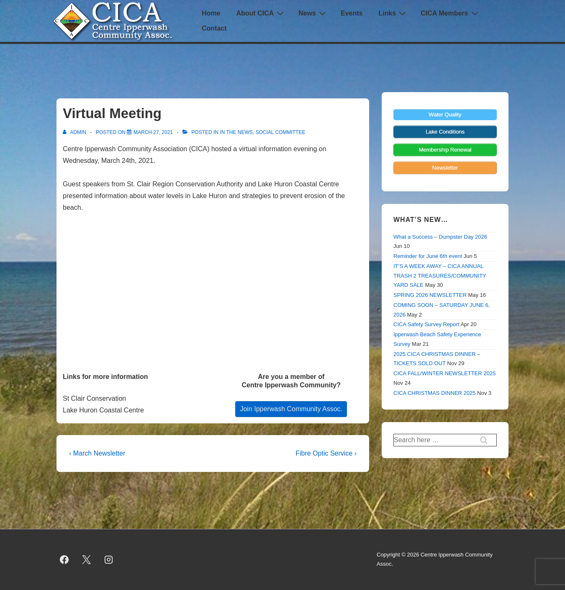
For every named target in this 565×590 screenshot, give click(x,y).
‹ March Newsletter (97, 453)
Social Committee (280, 132)
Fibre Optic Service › (326, 453)
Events (351, 13)
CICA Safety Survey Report (426, 324)
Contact (214, 28)
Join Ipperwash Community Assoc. (291, 408)
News (313, 13)
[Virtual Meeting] (153, 132)
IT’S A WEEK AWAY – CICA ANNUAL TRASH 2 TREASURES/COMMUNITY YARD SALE (439, 276)
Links (393, 13)
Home (211, 13)
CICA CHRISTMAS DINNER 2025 (434, 393)
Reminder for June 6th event (427, 256)
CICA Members (450, 13)
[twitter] (87, 559)
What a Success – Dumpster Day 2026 (440, 237)
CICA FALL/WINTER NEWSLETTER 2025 (444, 373)
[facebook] (64, 559)
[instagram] (109, 559)
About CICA (261, 13)
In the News (236, 132)
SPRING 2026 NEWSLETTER (430, 295)
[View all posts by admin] (75, 132)
